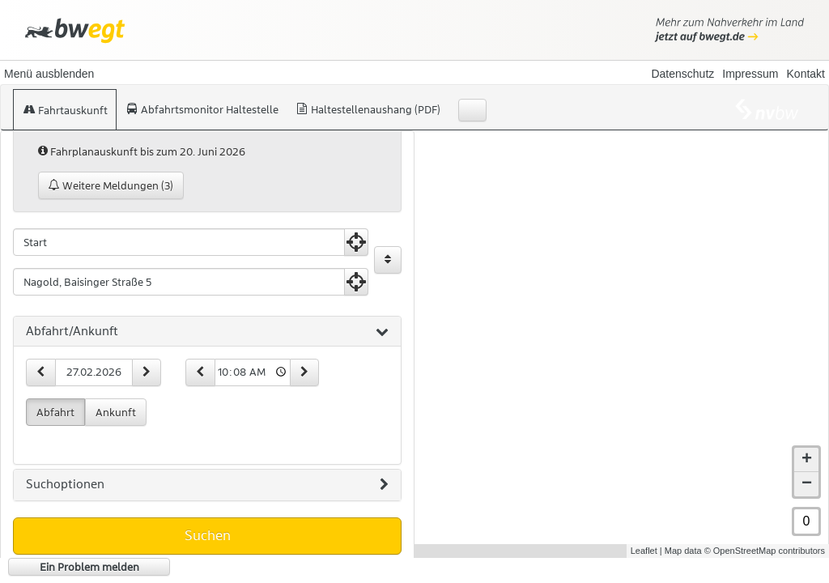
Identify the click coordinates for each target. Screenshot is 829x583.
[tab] (207, 332)
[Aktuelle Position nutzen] (356, 242)
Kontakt (806, 73)
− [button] (806, 484)
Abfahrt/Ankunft (207, 332)
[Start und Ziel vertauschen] (388, 260)
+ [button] (806, 460)
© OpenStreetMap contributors (764, 550)
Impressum (750, 73)
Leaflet (644, 550)
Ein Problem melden (89, 566)
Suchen (208, 535)
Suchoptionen (207, 485)
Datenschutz (682, 73)
